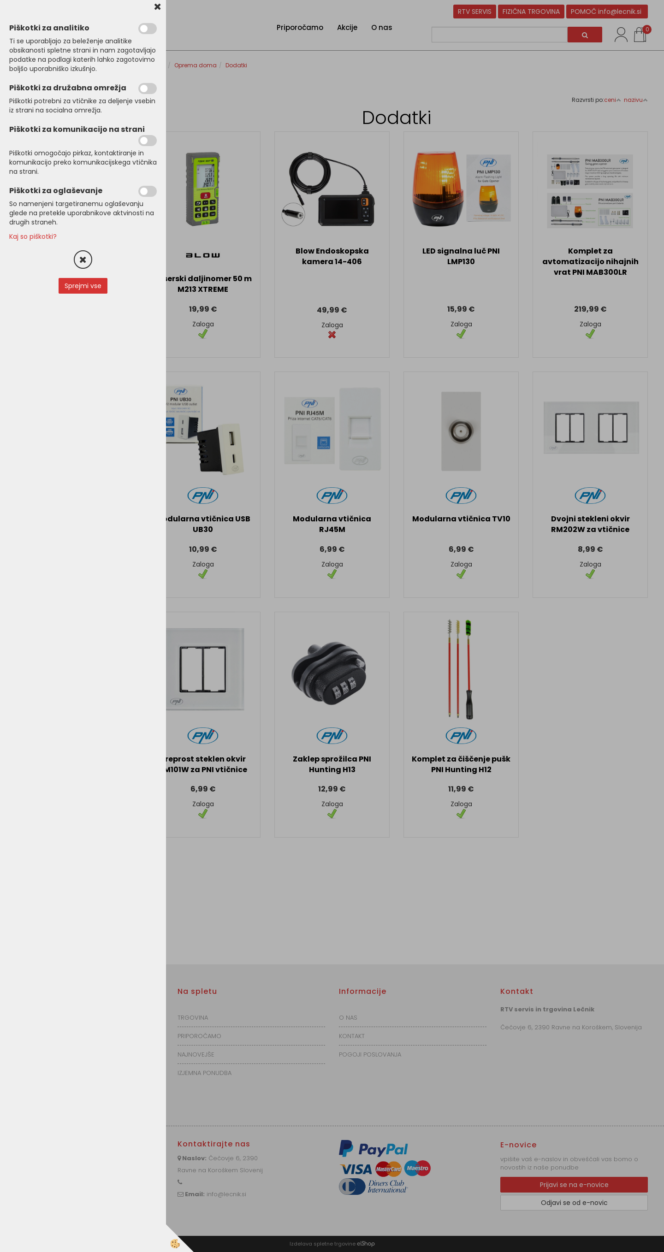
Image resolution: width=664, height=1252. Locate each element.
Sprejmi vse (83, 285)
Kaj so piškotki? (33, 236)
